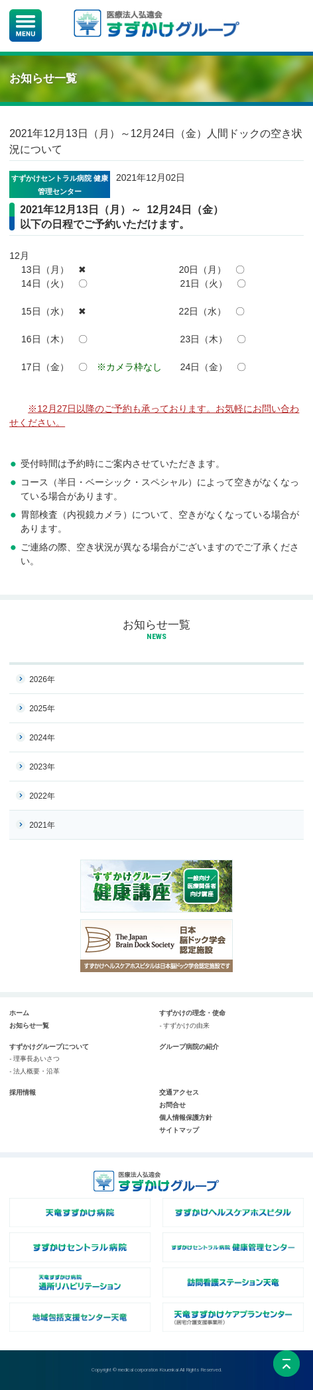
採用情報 (22, 1092)
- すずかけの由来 (184, 1025)
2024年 (42, 737)
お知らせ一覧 (156, 625)
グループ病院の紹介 (189, 1046)
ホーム (19, 1013)
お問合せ (172, 1105)
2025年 (42, 708)
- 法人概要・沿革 (34, 1071)
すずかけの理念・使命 (192, 1013)
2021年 (42, 825)
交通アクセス (179, 1092)
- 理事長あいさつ (34, 1058)
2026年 (42, 679)
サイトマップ (179, 1130)
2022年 (42, 796)
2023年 (42, 766)
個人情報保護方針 (185, 1117)
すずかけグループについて (49, 1046)
